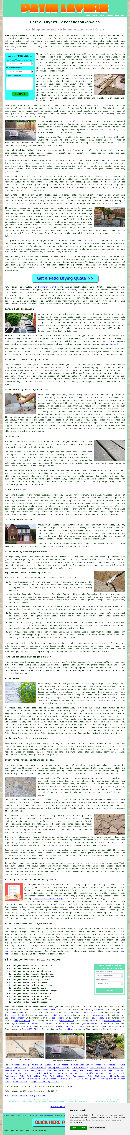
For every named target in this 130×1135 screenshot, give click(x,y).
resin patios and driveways (48, 899)
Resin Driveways (60, 1115)
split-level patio (25, 728)
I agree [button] (74, 1127)
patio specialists (111, 719)
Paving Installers (41, 1065)
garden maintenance (111, 1026)
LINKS (94, 16)
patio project (88, 121)
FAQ (24, 1115)
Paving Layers (67, 1079)
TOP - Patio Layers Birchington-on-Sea (26, 1096)
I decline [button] (82, 1127)
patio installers (29, 301)
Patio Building (80, 1068)
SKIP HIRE (32, 1029)
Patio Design (61, 1065)
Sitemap (6, 1115)
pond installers (53, 1015)
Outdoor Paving (20, 1065)
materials (55, 90)
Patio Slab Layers (105, 1071)
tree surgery (17, 1018)
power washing (99, 1018)
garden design (90, 1024)
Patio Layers (32, 1115)
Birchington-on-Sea (48, 287)
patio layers (84, 915)
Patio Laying (108, 1073)
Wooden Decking (21, 1082)
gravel (56, 243)
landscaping (58, 1018)
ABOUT (102, 16)
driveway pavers (64, 1026)
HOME (88, 16)
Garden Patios (12, 1071)
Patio (8, 287)
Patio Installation (46, 1115)
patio (89, 76)
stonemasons (96, 1015)
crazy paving (15, 811)
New (12, 1115)
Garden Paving (64, 1073)
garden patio (86, 65)
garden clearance (112, 1021)
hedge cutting (22, 1021)
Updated (18, 1115)
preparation (114, 143)
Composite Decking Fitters (45, 1082)
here (72, 1086)
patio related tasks (81, 913)
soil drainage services (76, 1012)
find (13, 929)
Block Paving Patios (33, 1071)
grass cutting (66, 1021)
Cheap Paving (21, 1068)
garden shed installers (23, 1012)
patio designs (109, 863)
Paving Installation (59, 1068)
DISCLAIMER (119, 16)
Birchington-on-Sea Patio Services (33, 959)
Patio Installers (48, 1079)
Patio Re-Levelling (106, 1065)
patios (117, 63)
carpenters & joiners (40, 1024)
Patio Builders (38, 1068)
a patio (17, 41)
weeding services (94, 1010)
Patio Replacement (75, 1076)
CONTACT (109, 16)
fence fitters (50, 1010)
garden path (112, 344)
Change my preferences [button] (97, 1127)
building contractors (16, 1026)
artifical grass (73, 1029)
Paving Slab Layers (82, 1065)
